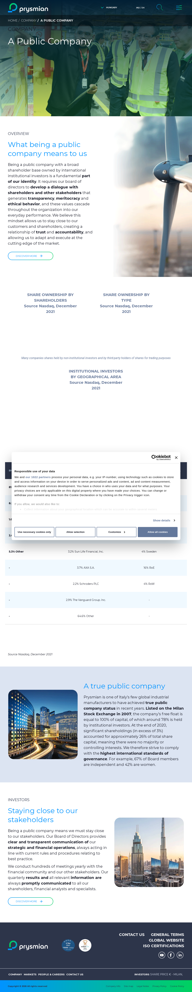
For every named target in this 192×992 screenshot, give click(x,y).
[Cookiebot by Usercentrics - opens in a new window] (154, 457)
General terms (167, 934)
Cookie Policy (177, 986)
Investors (141, 974)
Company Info (113, 986)
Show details (161, 520)
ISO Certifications (163, 946)
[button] (108, 8)
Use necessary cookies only (34, 532)
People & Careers (51, 974)
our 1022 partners (38, 477)
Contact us (132, 934)
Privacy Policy (159, 986)
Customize (116, 532)
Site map (128, 986)
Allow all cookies (158, 532)
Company (29, 20)
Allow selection (75, 532)
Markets (30, 974)
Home (13, 20)
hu (138, 7)
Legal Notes (143, 986)
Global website (166, 940)
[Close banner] (176, 457)
